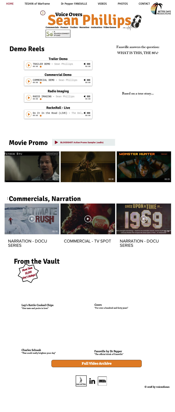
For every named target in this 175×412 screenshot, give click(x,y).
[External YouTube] (55, 284)
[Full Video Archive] (96, 363)
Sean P (69, 20)
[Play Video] (32, 218)
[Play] (43, 13)
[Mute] (85, 64)
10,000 (28, 272)
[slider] (88, 64)
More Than (27, 269)
